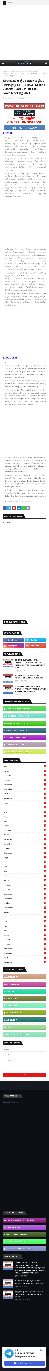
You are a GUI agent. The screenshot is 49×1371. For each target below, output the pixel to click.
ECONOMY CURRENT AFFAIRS (18, 723)
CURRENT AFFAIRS (13, 1227)
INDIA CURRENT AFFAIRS (16, 730)
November (25, 789)
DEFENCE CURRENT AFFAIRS (17, 716)
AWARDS (10, 991)
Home (5, 71)
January (25, 780)
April (25, 766)
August (25, 803)
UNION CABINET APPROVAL (17, 1034)
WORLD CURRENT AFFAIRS (17, 752)
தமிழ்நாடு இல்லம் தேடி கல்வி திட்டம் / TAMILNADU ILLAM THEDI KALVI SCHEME (29, 1294)
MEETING (11, 71)
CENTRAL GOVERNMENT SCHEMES (20, 1220)
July (25, 807)
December (25, 784)
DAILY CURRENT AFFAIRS (16, 1234)
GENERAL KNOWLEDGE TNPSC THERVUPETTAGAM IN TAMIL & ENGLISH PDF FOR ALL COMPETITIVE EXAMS (30, 664)
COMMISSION (12, 998)
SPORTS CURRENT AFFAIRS (17, 737)
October (25, 794)
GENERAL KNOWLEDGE (16, 502)
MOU (8, 1027)
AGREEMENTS (12, 977)
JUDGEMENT (11, 1020)
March (25, 771)
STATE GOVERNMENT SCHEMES (19, 1249)
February (25, 775)
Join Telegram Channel (24, 1363)
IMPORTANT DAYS (14, 1013)
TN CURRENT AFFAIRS (15, 744)
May (25, 816)
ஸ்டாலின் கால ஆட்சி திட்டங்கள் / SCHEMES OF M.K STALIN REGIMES (29, 676)
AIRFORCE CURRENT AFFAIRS (18, 709)
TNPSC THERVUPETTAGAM (14, 98)
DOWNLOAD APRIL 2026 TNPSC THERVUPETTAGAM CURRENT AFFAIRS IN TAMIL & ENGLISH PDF (30, 689)
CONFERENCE (11, 1005)
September (25, 798)
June (25, 812)
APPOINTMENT (12, 984)
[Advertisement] (24, 32)
